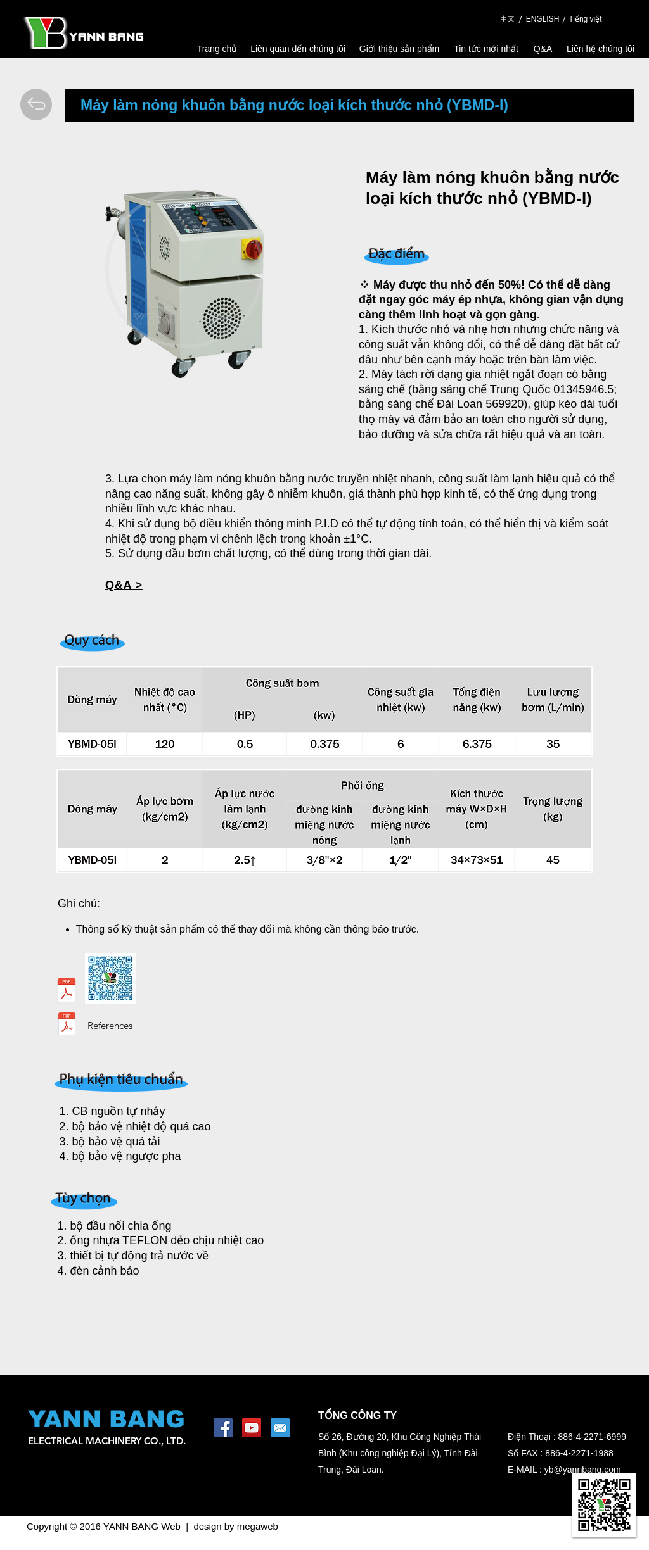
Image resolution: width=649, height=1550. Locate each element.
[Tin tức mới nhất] (486, 49)
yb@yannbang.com (582, 1470)
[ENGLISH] (542, 19)
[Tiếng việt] (585, 19)
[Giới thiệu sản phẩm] (399, 49)
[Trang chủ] (217, 49)
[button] (124, 585)
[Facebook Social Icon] (223, 1427)
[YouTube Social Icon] (251, 1427)
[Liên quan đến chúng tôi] (298, 49)
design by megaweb (235, 1526)
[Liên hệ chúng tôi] (600, 49)
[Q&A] (543, 49)
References (109, 1025)
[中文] (507, 19)
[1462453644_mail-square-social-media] (280, 1427)
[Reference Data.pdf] (67, 1025)
